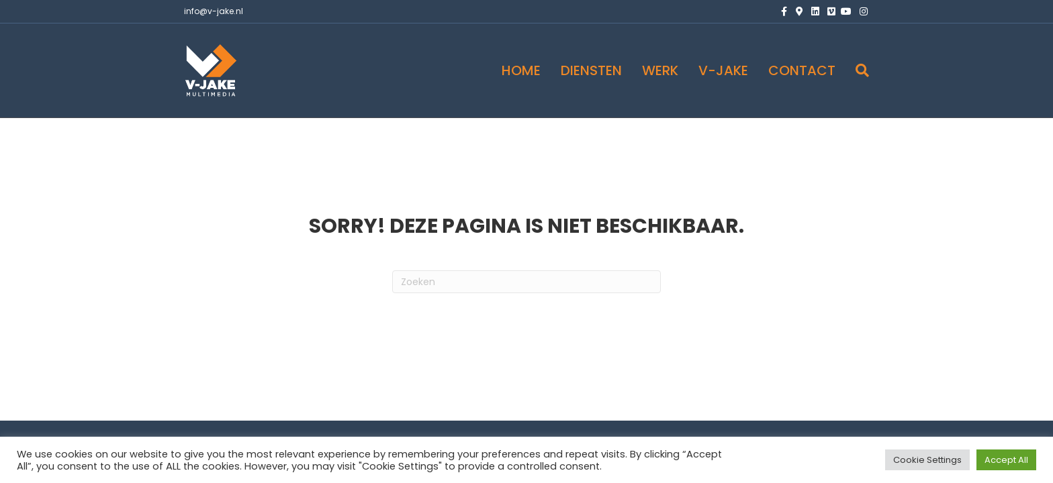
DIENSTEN (591, 70)
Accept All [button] (1006, 459)
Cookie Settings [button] (927, 459)
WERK (660, 70)
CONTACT (801, 70)
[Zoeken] (857, 70)
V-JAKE (723, 70)
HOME (521, 70)
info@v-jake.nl (213, 11)
